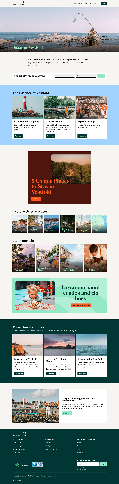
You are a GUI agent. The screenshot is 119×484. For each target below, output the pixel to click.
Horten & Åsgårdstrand (20, 446)
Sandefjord (16, 452)
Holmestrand (16, 442)
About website (81, 452)
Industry (47, 446)
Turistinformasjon (34, 476)
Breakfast (17, 480)
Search (101, 76)
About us (80, 442)
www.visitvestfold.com (19, 476)
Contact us (48, 442)
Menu (104, 3)
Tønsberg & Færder (18, 449)
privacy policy (83, 469)
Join (103, 464)
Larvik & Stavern (17, 456)
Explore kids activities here (81, 305)
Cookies (79, 449)
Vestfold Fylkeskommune (49, 476)
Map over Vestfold (51, 449)
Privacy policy (81, 446)
